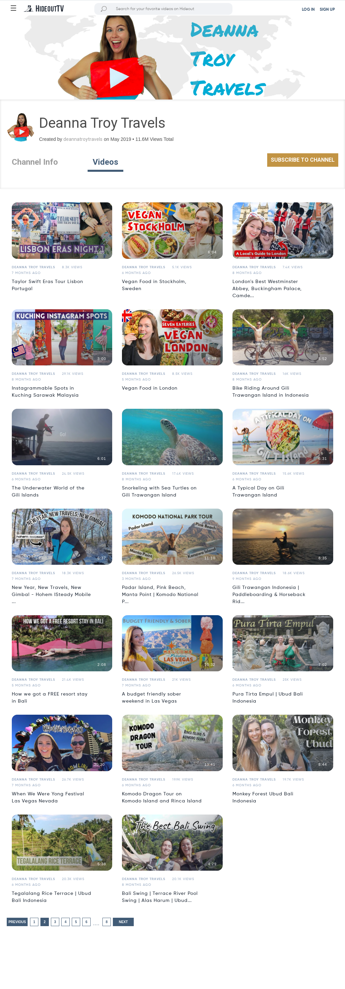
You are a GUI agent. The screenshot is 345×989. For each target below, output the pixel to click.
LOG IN (308, 10)
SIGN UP (327, 10)
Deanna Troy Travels (33, 267)
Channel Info (35, 162)
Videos (105, 162)
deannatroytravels (82, 139)
